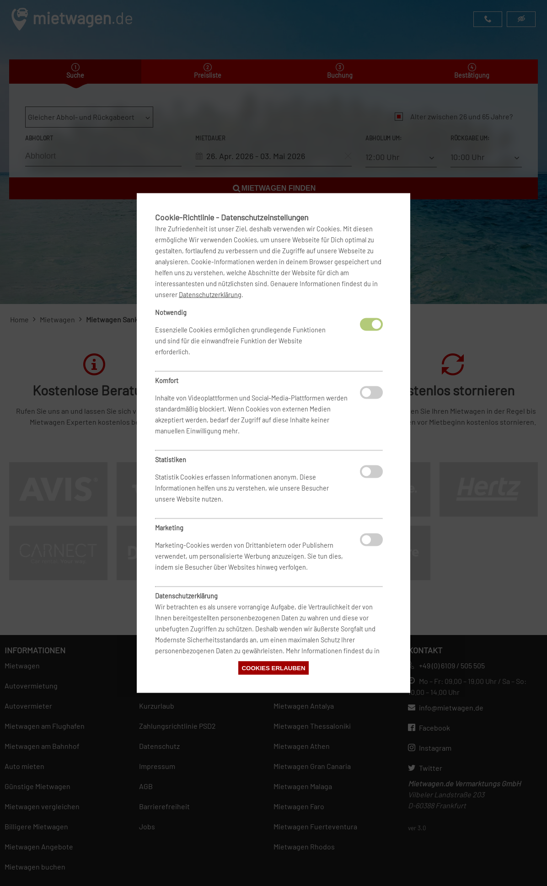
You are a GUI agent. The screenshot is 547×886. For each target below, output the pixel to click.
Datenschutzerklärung (210, 295)
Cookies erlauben (273, 668)
